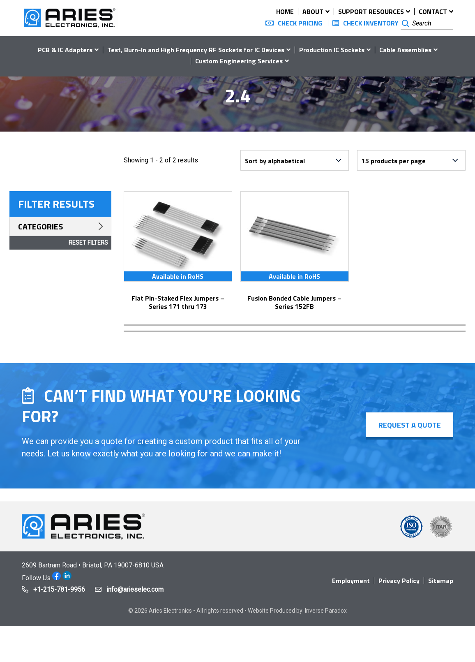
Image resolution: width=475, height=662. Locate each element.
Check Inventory (371, 23)
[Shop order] (294, 160)
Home (285, 11)
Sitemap (440, 581)
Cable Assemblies (405, 50)
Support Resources (371, 11)
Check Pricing (300, 23)
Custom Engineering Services (239, 61)
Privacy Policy (399, 581)
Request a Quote (409, 425)
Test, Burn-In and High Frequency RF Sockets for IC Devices (195, 50)
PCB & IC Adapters (65, 50)
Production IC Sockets (331, 50)
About (312, 11)
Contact (433, 11)
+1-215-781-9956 (59, 589)
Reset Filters (88, 242)
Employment (351, 581)
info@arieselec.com (135, 589)
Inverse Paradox (326, 610)
